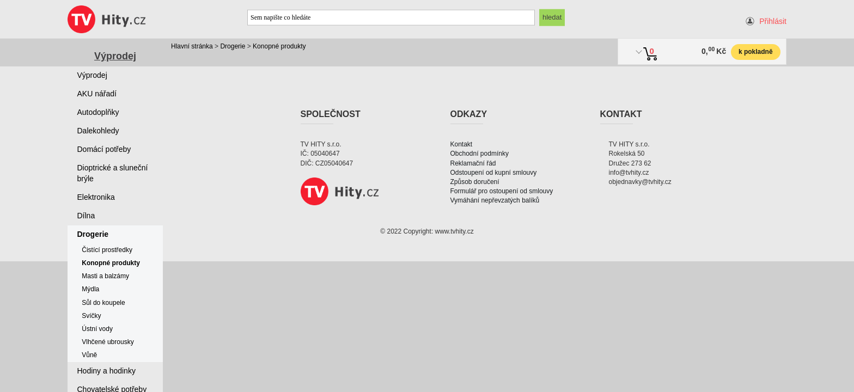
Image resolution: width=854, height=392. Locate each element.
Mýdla (90, 289)
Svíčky (91, 316)
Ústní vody (97, 329)
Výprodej (115, 56)
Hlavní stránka (192, 46)
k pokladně (756, 52)
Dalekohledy (98, 130)
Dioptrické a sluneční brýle (112, 173)
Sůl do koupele (103, 303)
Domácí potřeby (104, 149)
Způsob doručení (474, 182)
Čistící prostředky (107, 250)
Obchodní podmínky (479, 153)
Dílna (86, 215)
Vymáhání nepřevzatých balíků (495, 200)
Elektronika (96, 197)
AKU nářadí (97, 93)
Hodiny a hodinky (106, 370)
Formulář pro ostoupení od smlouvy (501, 191)
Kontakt (461, 144)
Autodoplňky (98, 112)
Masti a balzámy (105, 276)
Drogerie (232, 46)
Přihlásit (772, 21)
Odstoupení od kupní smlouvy (493, 172)
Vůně (89, 355)
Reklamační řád (473, 163)
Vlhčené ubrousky (107, 342)
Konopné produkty (279, 46)
